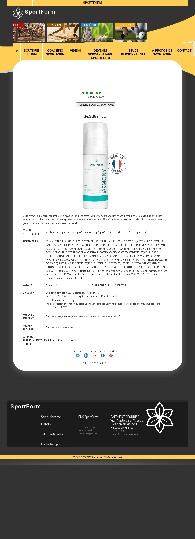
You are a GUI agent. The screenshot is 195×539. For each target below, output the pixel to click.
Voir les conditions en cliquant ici (62, 340)
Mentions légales (120, 430)
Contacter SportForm (54, 444)
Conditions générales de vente (125, 433)
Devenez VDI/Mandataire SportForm (100, 54)
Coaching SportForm (55, 52)
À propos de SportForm (162, 52)
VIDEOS (75, 50)
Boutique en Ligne (31, 52)
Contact (184, 50)
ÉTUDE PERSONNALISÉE (133, 52)
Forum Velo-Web (85, 430)
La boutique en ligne (87, 427)
